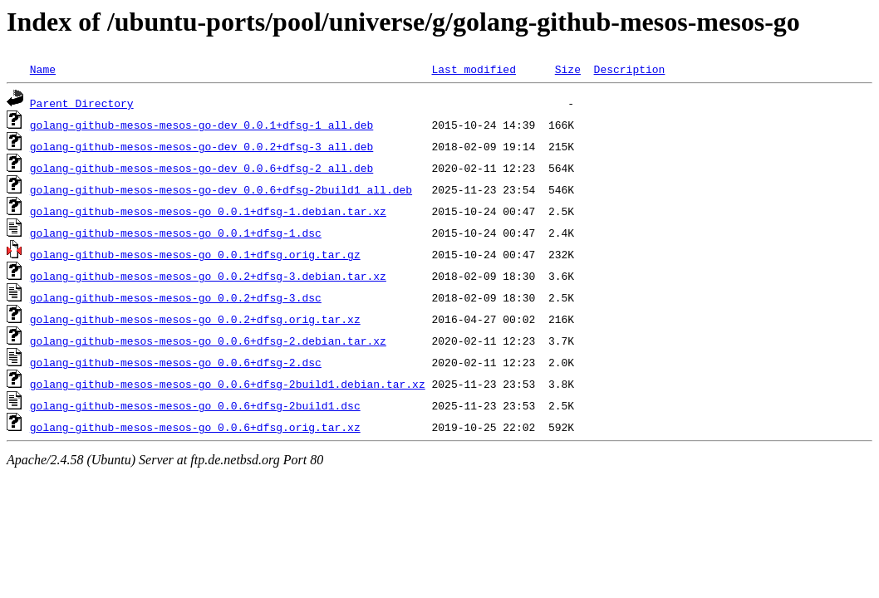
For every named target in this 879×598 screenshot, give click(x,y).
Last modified (473, 68)
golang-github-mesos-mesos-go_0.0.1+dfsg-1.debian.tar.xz (208, 210)
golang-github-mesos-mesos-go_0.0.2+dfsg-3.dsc (176, 297)
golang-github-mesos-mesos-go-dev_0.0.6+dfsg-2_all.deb (201, 167)
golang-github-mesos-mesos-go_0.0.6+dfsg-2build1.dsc (195, 405)
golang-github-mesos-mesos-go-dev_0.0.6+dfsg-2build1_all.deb (221, 189)
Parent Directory (82, 103)
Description (629, 68)
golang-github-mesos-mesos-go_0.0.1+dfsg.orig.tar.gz (195, 254)
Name (43, 68)
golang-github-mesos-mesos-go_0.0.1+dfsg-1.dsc (176, 232)
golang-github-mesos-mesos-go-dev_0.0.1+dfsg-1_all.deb (201, 124)
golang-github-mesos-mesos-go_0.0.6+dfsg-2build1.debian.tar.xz (227, 383)
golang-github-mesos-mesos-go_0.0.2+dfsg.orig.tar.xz (195, 318)
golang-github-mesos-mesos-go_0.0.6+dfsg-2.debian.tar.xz (208, 340)
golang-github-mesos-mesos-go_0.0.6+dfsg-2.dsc (176, 362)
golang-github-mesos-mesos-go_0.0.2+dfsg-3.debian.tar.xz (208, 275)
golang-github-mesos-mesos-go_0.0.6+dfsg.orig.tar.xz (195, 426)
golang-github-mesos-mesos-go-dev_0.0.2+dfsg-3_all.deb (201, 146)
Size (568, 68)
